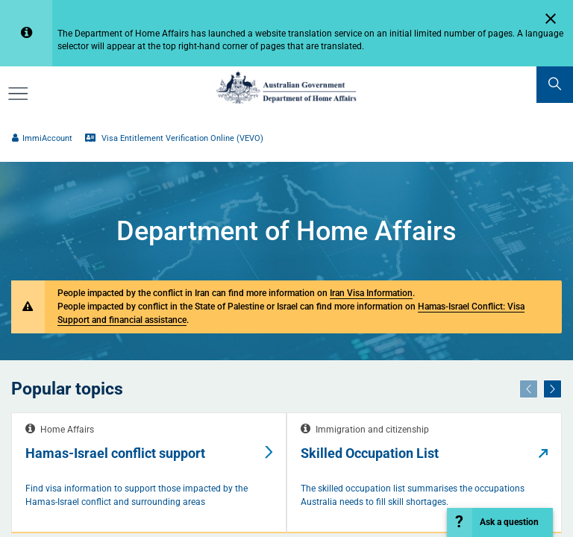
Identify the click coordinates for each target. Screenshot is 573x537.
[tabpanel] (148, 473)
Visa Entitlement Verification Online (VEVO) (174, 138)
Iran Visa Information (371, 292)
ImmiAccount (42, 138)
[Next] (552, 389)
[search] (554, 84)
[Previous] (528, 389)
